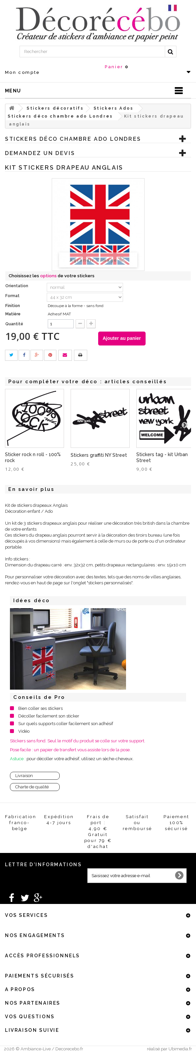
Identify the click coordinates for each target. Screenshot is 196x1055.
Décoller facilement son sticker (48, 715)
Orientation (17, 286)
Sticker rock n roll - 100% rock (33, 457)
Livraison (24, 775)
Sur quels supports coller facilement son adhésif (65, 723)
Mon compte (22, 72)
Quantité (14, 324)
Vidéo (24, 731)
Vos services (26, 915)
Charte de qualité (32, 786)
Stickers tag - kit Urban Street (162, 457)
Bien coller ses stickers (40, 708)
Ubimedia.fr (180, 1048)
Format (13, 295)
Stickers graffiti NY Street (99, 455)
